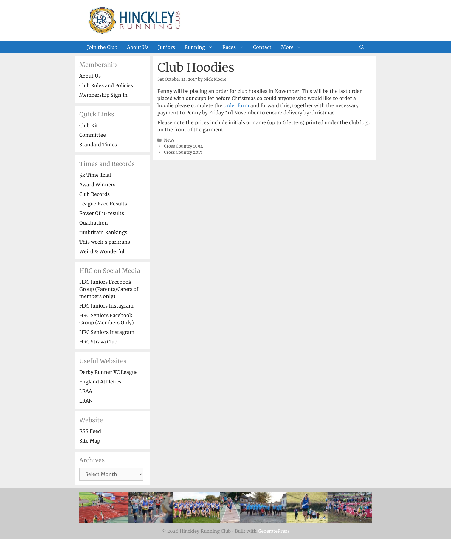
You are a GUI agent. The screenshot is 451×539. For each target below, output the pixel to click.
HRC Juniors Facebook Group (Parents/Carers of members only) (108, 289)
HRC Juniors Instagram (106, 306)
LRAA (85, 391)
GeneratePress (274, 531)
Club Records (94, 194)
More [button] (293, 47)
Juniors (166, 47)
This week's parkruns (104, 242)
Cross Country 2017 (183, 152)
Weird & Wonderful (101, 251)
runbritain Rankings (103, 232)
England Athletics (100, 382)
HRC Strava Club (98, 342)
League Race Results (103, 204)
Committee (92, 135)
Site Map (89, 441)
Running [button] (201, 47)
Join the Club (102, 47)
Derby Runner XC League (108, 372)
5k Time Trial (95, 175)
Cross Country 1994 (183, 146)
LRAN (86, 401)
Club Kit (88, 125)
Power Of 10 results (101, 213)
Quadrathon (93, 223)
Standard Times (98, 145)
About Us (137, 47)
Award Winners (97, 185)
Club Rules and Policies (106, 85)
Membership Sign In (103, 95)
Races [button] (235, 47)
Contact (262, 47)
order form (236, 105)
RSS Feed (90, 431)
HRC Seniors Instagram (106, 332)
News (169, 140)
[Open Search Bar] (362, 47)
